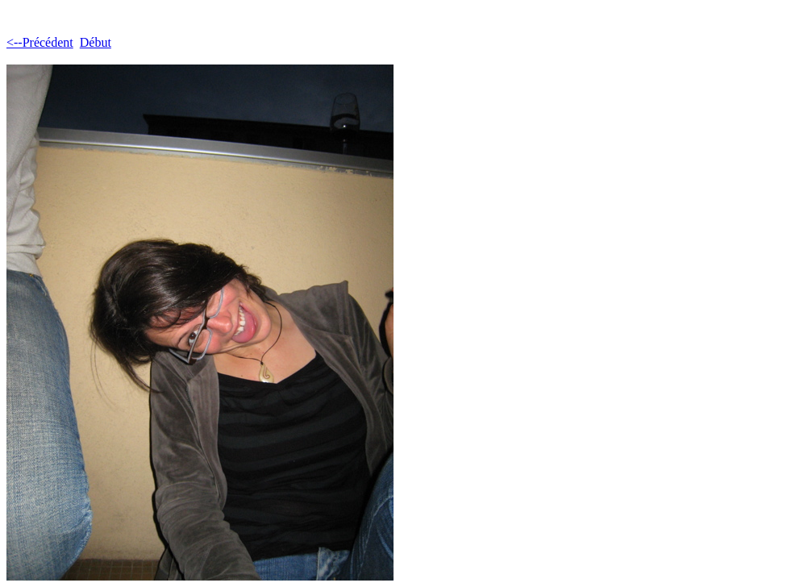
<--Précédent (39, 42)
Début (95, 42)
